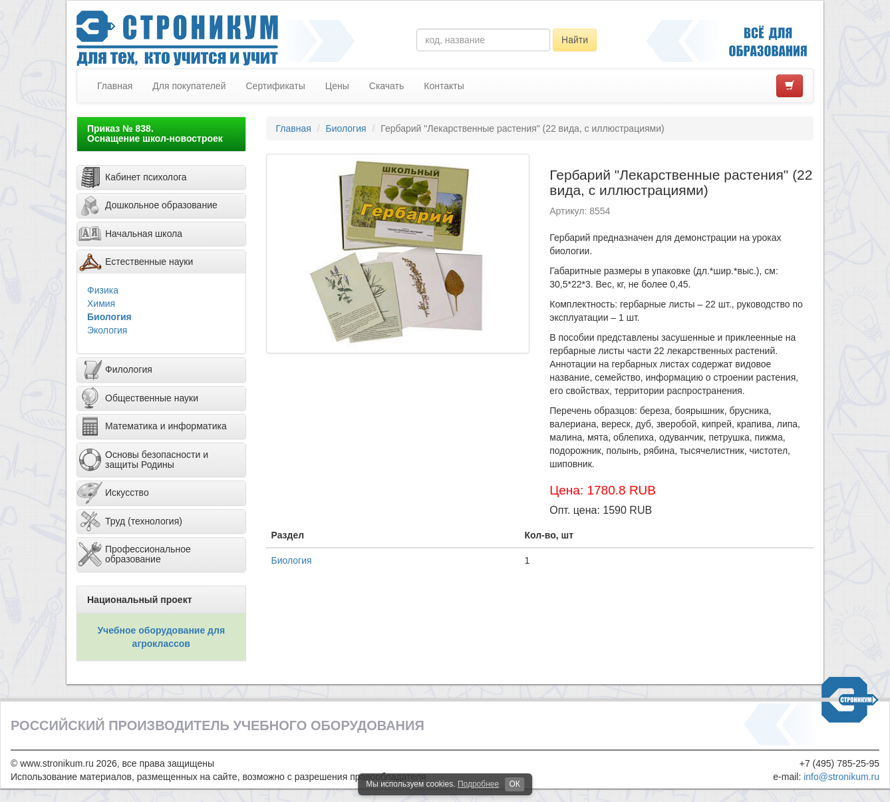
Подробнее (478, 784)
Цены (337, 86)
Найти (574, 40)
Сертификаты (275, 86)
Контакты (444, 86)
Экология (107, 330)
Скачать (386, 86)
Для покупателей (188, 86)
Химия (101, 303)
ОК (514, 784)
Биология (109, 316)
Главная (114, 86)
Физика (102, 290)
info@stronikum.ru (841, 776)
